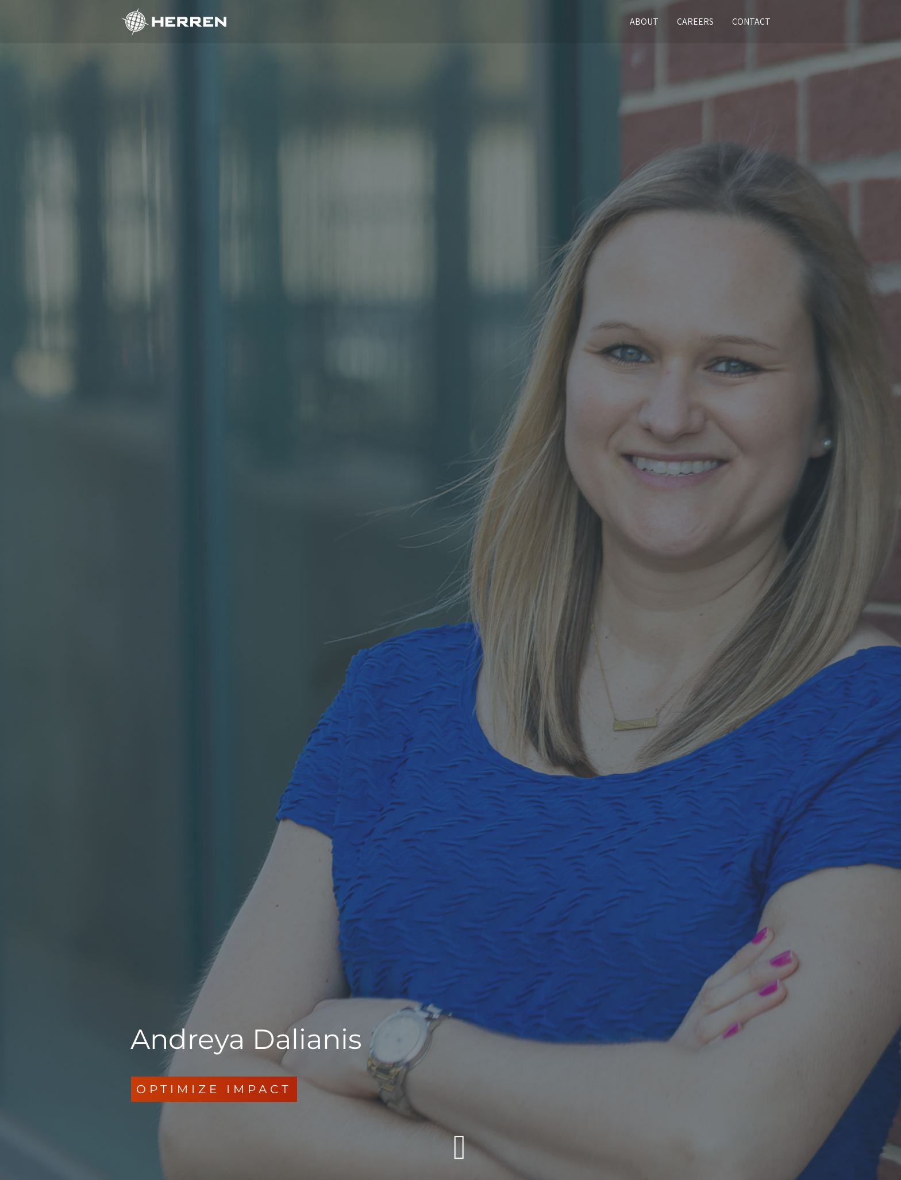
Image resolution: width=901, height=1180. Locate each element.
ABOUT (644, 22)
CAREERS (695, 22)
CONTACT (751, 22)
